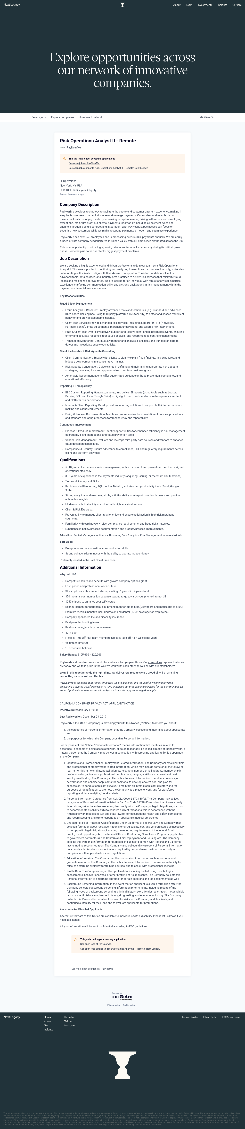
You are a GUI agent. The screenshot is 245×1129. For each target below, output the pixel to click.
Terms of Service (190, 1017)
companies (62, 117)
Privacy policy (113, 1005)
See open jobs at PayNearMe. (84, 163)
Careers (237, 4)
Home (47, 1017)
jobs (39, 117)
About (177, 4)
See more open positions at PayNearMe (92, 968)
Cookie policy (129, 1005)
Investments (205, 4)
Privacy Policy (210, 1017)
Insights (222, 4)
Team (189, 4)
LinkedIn (69, 1017)
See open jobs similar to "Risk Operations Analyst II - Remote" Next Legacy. (108, 168)
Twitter (68, 1021)
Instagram (70, 1025)
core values (155, 662)
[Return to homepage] (11, 4)
